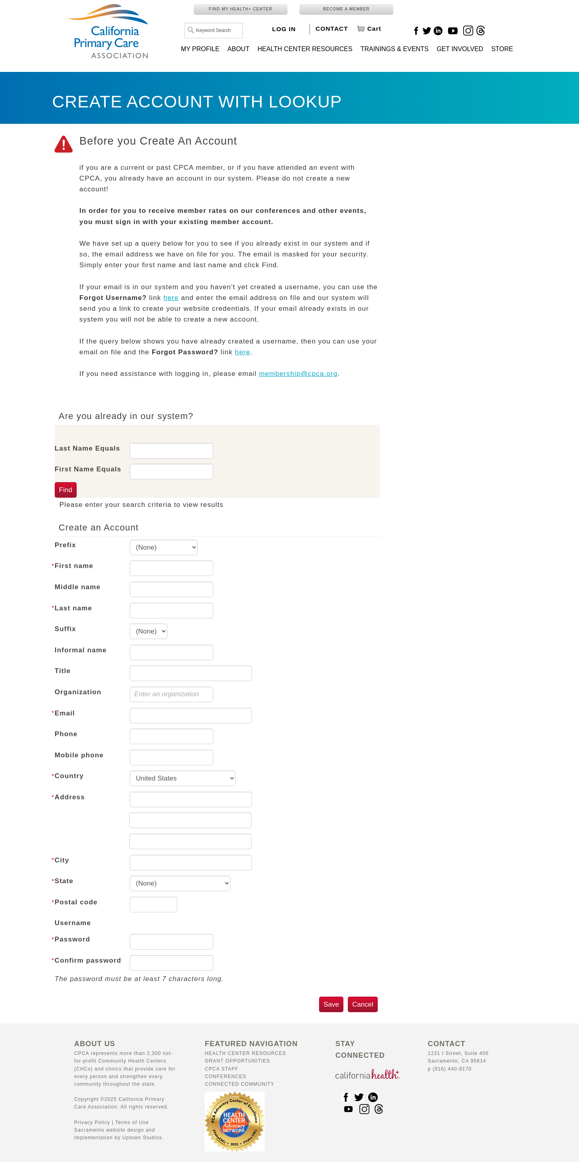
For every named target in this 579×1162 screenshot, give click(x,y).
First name (74, 566)
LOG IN (284, 29)
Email (65, 713)
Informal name (81, 650)
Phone (66, 734)
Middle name (78, 587)
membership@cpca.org (298, 373)
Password (72, 939)
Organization (78, 692)
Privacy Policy (92, 1122)
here (170, 298)
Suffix (65, 629)
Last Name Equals (87, 448)
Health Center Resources (245, 1053)
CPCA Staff (221, 1069)
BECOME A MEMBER (346, 9)
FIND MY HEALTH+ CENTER (240, 9)
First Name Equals (88, 469)
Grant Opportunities (237, 1061)
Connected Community (239, 1084)
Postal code (76, 902)
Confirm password (88, 960)
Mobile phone (79, 755)
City (62, 860)
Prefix (65, 545)
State (64, 881)
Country (69, 776)
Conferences (225, 1076)
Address (70, 797)
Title (63, 671)
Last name (73, 608)
